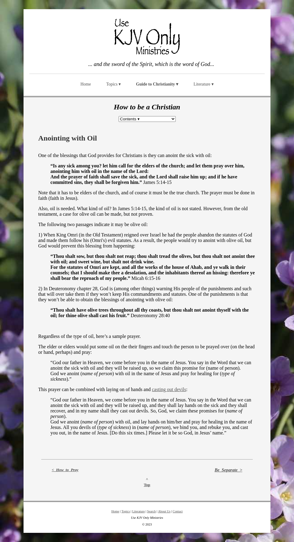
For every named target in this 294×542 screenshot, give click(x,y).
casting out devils (169, 389)
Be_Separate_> (228, 469)
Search (151, 511)
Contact (178, 511)
